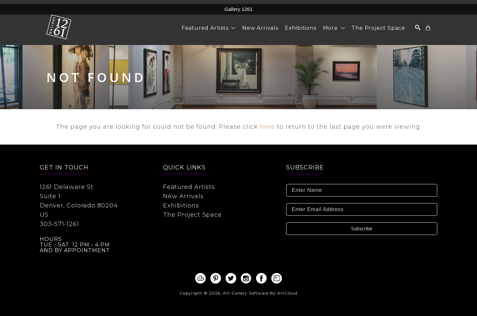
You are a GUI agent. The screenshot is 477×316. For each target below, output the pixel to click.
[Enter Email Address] (361, 209)
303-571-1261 (59, 224)
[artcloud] (200, 278)
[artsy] (276, 278)
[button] (209, 27)
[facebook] (261, 278)
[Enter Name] (361, 190)
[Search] (418, 27)
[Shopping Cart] (428, 27)
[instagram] (246, 278)
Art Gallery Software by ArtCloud (260, 293)
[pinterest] (215, 278)
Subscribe (361, 228)
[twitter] (231, 278)
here (267, 126)
